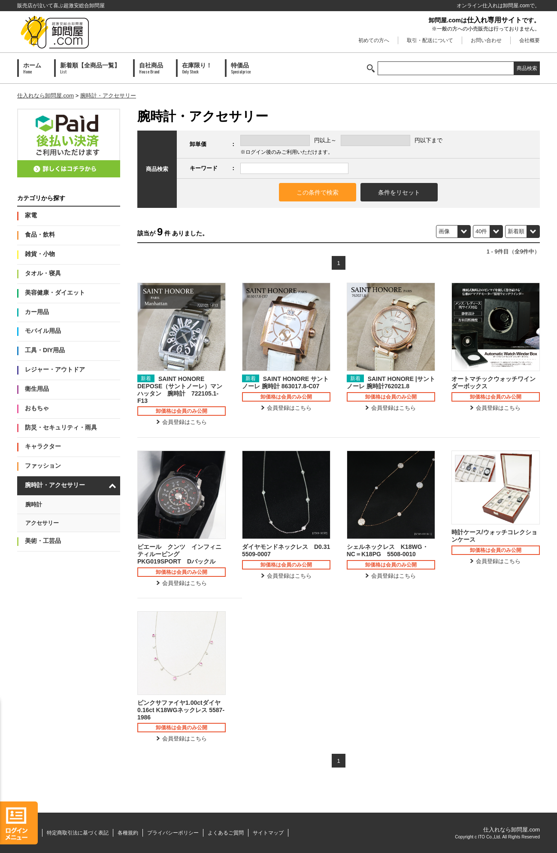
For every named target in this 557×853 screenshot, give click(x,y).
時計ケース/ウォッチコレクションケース (494, 536)
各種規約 (128, 833)
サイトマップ (268, 833)
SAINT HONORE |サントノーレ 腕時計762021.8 (391, 382)
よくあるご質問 (226, 833)
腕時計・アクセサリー (108, 95)
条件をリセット (399, 192)
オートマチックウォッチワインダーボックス (493, 382)
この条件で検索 (318, 192)
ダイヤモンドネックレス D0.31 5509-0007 (286, 550)
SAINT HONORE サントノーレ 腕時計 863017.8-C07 (285, 382)
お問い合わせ (486, 40)
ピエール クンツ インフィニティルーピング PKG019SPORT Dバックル (179, 554)
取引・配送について (430, 40)
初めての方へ (373, 40)
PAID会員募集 (68, 143)
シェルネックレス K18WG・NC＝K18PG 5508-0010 (387, 550)
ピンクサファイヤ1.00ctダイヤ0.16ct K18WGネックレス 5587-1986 (180, 710)
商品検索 (527, 68)
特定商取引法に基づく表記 (78, 833)
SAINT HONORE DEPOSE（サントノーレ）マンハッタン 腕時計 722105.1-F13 (179, 389)
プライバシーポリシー (173, 833)
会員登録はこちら (184, 422)
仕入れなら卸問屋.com (45, 95)
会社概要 (529, 40)
